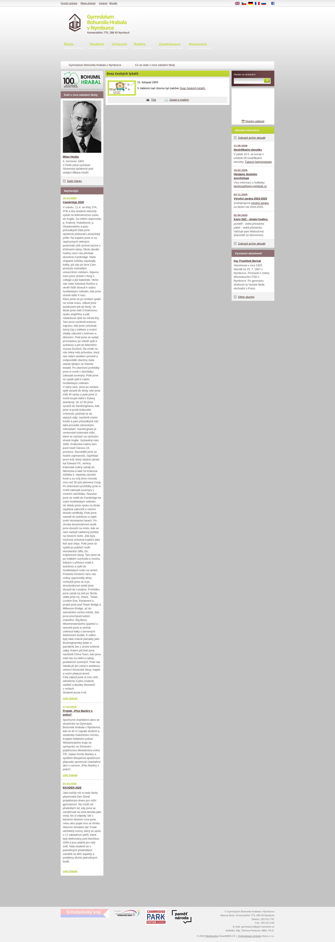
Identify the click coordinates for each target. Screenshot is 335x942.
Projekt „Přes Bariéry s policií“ (78, 712)
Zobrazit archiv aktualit (251, 137)
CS (245, 3)
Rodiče (143, 46)
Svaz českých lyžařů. (192, 88)
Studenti (97, 46)
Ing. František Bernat (247, 260)
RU (265, 3)
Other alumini (246, 296)
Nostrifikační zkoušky (248, 149)
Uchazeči (119, 46)
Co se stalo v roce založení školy (155, 65)
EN (239, 3)
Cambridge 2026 (73, 202)
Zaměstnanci (170, 46)
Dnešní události (254, 121)
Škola (73, 46)
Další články (74, 181)
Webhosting (212, 936)
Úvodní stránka (69, 3)
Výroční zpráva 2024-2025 (250, 198)
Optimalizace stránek (249, 936)
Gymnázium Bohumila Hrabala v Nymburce (95, 65)
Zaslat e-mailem (179, 99)
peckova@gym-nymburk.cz (250, 186)
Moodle (113, 3)
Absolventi (200, 46)
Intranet (103, 3)
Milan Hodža (71, 156)
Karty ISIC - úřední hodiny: (251, 219)
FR (258, 3)
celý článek (70, 698)
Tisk (153, 99)
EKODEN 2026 (72, 787)
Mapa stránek (88, 3)
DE (252, 3)
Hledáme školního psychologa (245, 176)
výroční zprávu (260, 203)
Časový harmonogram (258, 161)
